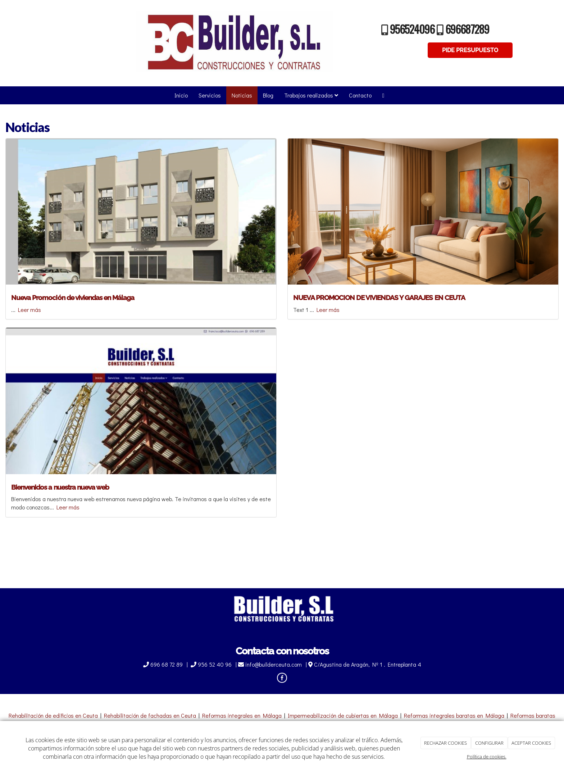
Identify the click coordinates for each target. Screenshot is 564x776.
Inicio (181, 95)
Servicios (210, 95)
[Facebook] (383, 95)
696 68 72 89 (163, 664)
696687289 (467, 29)
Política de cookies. (486, 756)
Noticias (242, 95)
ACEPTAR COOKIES (531, 743)
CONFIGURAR (489, 743)
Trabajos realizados (311, 95)
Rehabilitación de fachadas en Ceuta (150, 715)
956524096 (412, 29)
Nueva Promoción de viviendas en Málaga (73, 297)
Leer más (29, 309)
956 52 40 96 (212, 664)
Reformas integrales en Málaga (242, 715)
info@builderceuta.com (270, 664)
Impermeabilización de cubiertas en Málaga (343, 715)
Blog (268, 95)
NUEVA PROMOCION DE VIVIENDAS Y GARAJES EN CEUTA (379, 297)
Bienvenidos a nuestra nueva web (60, 487)
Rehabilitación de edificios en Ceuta (53, 715)
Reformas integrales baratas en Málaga (454, 715)
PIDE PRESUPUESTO (470, 50)
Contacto (360, 95)
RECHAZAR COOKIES (445, 743)
